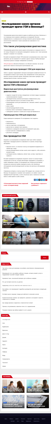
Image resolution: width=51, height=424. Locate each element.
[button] (48, 12)
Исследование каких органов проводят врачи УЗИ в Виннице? (23, 25)
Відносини (5, 330)
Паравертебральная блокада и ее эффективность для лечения (24, 223)
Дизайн (4, 337)
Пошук (4, 253)
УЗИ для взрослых (8, 63)
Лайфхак (4, 352)
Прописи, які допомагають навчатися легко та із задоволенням (18, 306)
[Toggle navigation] (25, 12)
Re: (8, 6)
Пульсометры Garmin (12, 208)
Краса (3, 344)
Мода (3, 355)
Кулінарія (4, 348)
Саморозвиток (6, 359)
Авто (3, 323)
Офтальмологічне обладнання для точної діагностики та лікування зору (20, 240)
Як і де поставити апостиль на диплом (12, 282)
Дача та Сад (5, 334)
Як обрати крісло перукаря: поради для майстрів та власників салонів (20, 294)
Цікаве (4, 366)
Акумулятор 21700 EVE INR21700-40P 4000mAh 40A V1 (17, 285)
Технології (10, 237)
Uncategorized (6, 319)
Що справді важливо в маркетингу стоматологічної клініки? (17, 303)
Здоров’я (43, 418)
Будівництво (5, 326)
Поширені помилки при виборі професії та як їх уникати (16, 310)
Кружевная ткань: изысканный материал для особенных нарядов (19, 278)
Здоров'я (4, 20)
